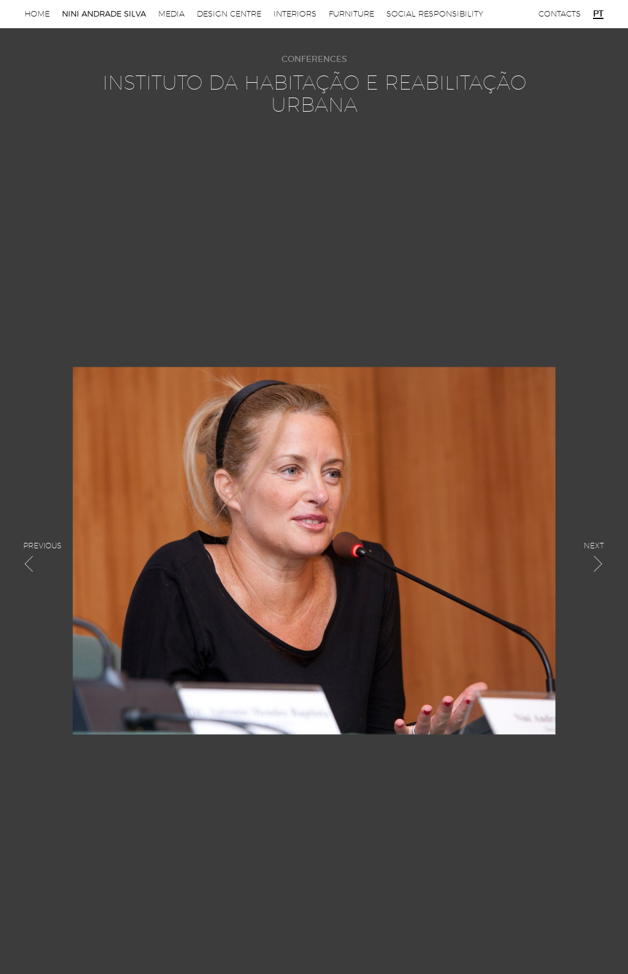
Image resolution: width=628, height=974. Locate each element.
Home (37, 14)
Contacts (559, 14)
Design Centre (229, 14)
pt (598, 14)
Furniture (351, 14)
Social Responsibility (434, 14)
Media (171, 14)
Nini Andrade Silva (104, 14)
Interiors (295, 14)
